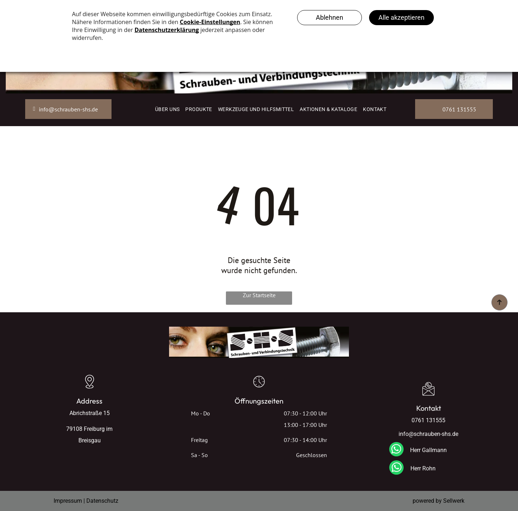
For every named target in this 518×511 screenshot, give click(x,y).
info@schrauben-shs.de (428, 434)
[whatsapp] (396, 450)
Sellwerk (453, 500)
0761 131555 (428, 420)
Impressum (68, 500)
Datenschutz (102, 500)
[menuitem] (167, 109)
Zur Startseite (259, 295)
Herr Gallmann (428, 450)
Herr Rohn (423, 468)
